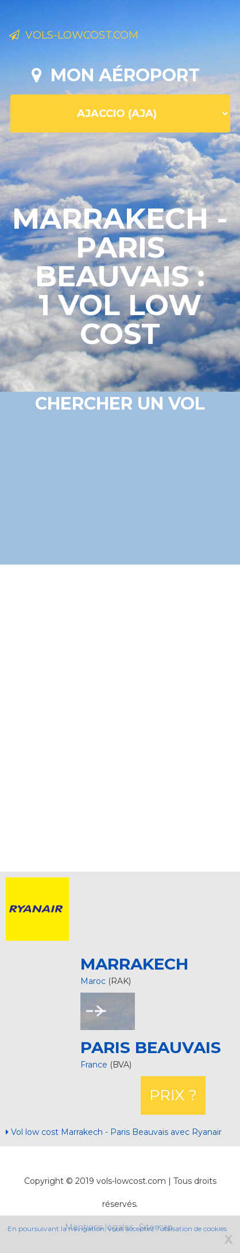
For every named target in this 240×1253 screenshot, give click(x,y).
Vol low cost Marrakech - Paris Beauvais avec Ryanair (114, 1132)
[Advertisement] (120, 716)
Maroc (93, 981)
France (95, 1064)
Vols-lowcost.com (73, 35)
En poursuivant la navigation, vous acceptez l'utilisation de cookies (117, 1228)
